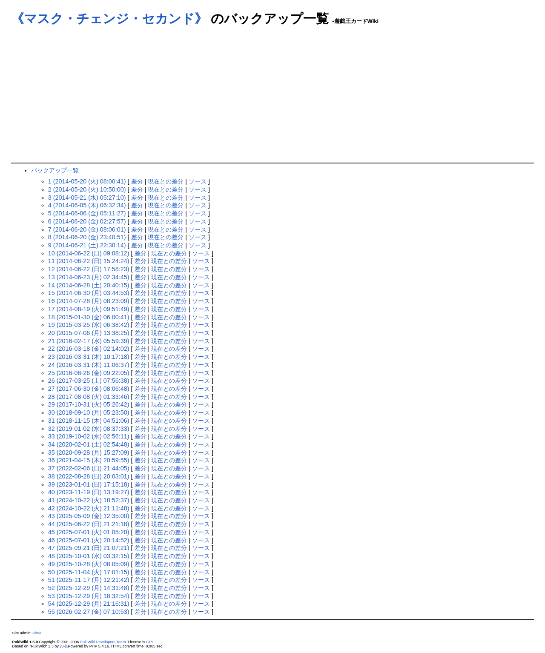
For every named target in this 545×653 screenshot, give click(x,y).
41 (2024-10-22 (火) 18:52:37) (88, 500)
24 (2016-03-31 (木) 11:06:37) (88, 364)
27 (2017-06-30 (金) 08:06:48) (88, 388)
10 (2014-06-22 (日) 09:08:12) (88, 253)
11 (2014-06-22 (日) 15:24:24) (88, 261)
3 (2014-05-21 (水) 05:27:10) (87, 197)
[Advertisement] (272, 98)
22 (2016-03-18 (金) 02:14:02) (88, 348)
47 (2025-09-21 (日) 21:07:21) (88, 547)
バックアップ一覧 (55, 170)
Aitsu (36, 633)
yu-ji (63, 646)
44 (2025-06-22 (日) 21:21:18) (88, 524)
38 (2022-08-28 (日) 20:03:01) (88, 476)
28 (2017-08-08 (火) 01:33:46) (88, 396)
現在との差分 (166, 181)
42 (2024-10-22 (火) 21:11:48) (88, 508)
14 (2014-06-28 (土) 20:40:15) (88, 285)
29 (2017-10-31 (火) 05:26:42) (88, 404)
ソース (198, 181)
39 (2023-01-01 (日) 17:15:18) (88, 484)
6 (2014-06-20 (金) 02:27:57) (87, 221)
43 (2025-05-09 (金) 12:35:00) (88, 516)
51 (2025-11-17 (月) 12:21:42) (88, 579)
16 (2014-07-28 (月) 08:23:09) (88, 301)
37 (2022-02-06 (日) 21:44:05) (88, 468)
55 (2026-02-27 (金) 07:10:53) (88, 611)
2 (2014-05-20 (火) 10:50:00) (87, 189)
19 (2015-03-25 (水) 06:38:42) (88, 324)
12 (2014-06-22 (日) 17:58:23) (88, 269)
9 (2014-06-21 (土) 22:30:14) (87, 245)
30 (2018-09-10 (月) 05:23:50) (88, 412)
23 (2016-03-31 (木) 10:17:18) (88, 356)
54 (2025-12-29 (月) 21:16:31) (88, 603)
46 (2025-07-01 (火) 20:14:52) (88, 540)
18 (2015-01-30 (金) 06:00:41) (88, 317)
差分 (137, 181)
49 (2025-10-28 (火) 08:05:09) (88, 564)
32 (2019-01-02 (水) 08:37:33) (88, 428)
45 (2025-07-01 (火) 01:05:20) (88, 532)
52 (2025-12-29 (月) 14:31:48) (88, 587)
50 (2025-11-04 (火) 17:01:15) (88, 572)
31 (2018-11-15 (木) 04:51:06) (88, 420)
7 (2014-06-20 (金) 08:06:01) (87, 229)
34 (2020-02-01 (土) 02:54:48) (88, 444)
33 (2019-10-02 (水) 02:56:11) (88, 436)
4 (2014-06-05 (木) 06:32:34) (87, 205)
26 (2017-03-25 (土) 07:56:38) (88, 380)
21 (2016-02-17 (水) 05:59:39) (88, 341)
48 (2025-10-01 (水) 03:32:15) (88, 556)
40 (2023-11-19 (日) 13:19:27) (88, 492)
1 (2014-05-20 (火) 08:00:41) (87, 181)
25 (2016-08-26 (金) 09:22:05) (88, 372)
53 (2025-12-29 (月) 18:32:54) (88, 596)
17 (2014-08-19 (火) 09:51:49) (88, 309)
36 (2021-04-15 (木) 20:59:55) (88, 460)
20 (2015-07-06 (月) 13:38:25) (88, 332)
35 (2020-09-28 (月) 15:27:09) (88, 452)
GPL (150, 642)
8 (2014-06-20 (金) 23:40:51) (87, 237)
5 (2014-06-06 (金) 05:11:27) (87, 213)
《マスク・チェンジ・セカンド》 (109, 18)
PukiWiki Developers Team (103, 642)
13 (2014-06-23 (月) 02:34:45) (88, 277)
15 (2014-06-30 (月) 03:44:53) (88, 292)
